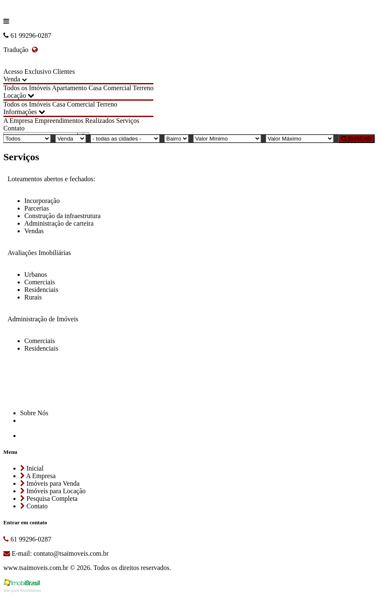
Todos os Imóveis (27, 87)
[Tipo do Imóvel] (27, 139)
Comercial (117, 87)
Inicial (32, 468)
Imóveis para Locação (52, 490)
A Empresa (18, 120)
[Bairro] (176, 139)
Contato (14, 128)
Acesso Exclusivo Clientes (39, 71)
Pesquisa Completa (49, 498)
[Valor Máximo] (300, 139)
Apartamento (69, 87)
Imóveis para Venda (50, 483)
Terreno (143, 87)
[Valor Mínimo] (227, 139)
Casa (94, 87)
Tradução (20, 49)
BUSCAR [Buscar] (356, 138)
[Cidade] (125, 139)
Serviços (127, 120)
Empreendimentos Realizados (75, 120)
